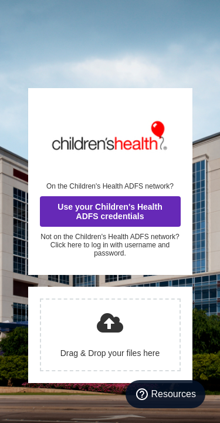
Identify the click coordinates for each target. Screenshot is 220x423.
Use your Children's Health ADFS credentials (109, 211)
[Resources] (165, 394)
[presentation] (110, 334)
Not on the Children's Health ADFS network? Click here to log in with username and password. (109, 245)
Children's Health (110, 135)
